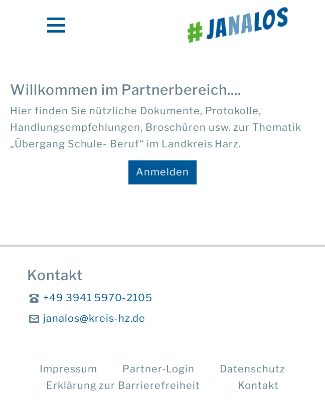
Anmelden (162, 172)
